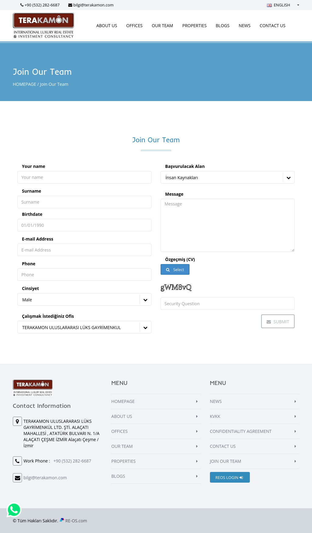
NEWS (244, 25)
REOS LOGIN (229, 477)
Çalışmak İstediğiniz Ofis (48, 316)
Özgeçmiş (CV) (180, 259)
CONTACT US (272, 25)
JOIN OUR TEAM (225, 461)
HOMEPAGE (24, 84)
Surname (31, 191)
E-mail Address (37, 239)
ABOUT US (106, 25)
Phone (28, 263)
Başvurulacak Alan (185, 166)
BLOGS (222, 25)
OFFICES (134, 25)
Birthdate (32, 214)
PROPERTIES (194, 25)
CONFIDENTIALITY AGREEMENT (241, 431)
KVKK (215, 416)
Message (174, 194)
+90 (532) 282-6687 (41, 5)
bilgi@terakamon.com (93, 5)
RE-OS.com (76, 521)
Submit (278, 322)
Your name (33, 166)
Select (175, 269)
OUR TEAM (162, 25)
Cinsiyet (30, 288)
